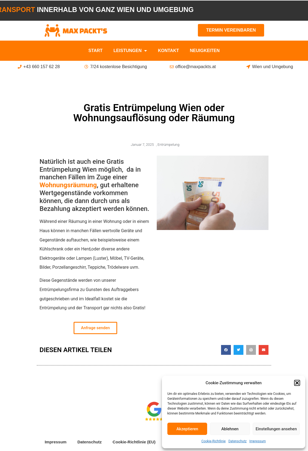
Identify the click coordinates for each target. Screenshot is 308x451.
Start (95, 50)
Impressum (257, 441)
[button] (297, 383)
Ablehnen (229, 428)
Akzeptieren (187, 428)
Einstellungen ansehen (276, 428)
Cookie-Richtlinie (213, 441)
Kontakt (168, 50)
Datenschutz (237, 441)
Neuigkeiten (204, 50)
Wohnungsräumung (68, 185)
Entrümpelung (168, 145)
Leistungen (130, 51)
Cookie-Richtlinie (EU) (134, 442)
